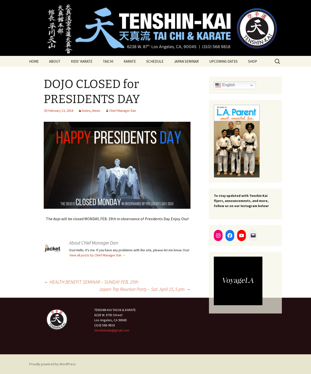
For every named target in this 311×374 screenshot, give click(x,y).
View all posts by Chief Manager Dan (97, 255)
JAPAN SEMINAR (186, 61)
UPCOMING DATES (223, 61)
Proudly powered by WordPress (52, 364)
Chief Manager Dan (122, 110)
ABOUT (54, 61)
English (225, 85)
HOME (34, 61)
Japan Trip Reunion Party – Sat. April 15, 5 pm (144, 289)
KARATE (130, 61)
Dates (86, 110)
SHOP (252, 61)
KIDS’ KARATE (81, 61)
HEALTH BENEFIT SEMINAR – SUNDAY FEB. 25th (91, 282)
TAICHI (108, 61)
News (96, 110)
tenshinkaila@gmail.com (111, 330)
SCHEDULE (155, 61)
